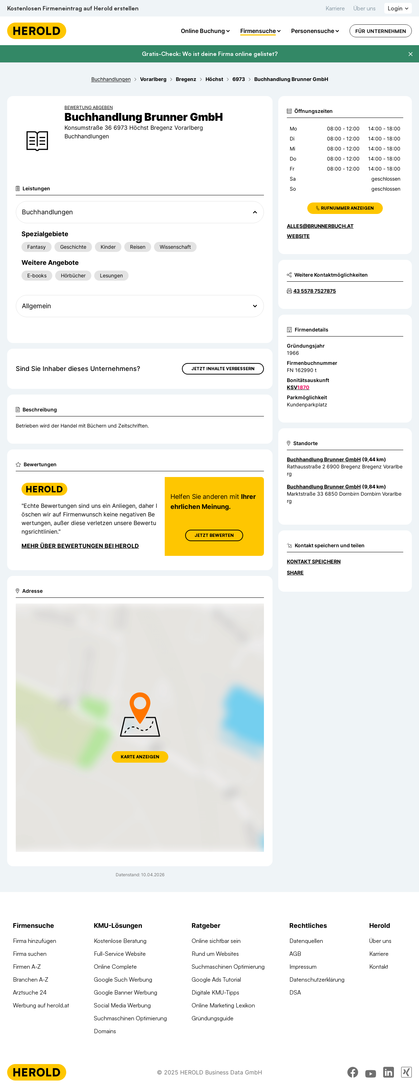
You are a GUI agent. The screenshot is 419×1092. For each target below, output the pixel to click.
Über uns (364, 8)
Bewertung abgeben (88, 107)
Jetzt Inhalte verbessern (223, 368)
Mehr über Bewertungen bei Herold (80, 545)
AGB (295, 953)
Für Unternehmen (380, 31)
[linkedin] (388, 1072)
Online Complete (115, 966)
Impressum (303, 966)
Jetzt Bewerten (214, 535)
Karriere (335, 8)
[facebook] (352, 1072)
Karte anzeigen (140, 756)
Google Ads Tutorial (216, 979)
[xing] (406, 1072)
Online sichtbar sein (216, 940)
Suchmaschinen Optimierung (130, 1018)
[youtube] (370, 1072)
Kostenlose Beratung (120, 940)
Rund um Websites (215, 953)
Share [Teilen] (295, 572)
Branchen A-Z (30, 979)
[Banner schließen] (410, 54)
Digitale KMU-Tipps (215, 992)
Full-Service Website (120, 953)
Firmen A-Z (27, 966)
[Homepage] (36, 31)
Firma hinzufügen (34, 940)
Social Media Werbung (122, 1005)
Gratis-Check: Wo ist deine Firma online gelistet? (210, 53)
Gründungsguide (212, 1018)
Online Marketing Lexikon (223, 1005)
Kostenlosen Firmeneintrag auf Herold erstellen (73, 8)
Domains (105, 1031)
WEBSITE (298, 236)
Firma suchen (30, 953)
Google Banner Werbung (125, 992)
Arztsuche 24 (30, 992)
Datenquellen (306, 940)
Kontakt (378, 966)
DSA (295, 992)
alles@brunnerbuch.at (320, 226)
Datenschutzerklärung (317, 979)
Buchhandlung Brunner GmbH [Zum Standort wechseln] (324, 459)
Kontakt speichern (314, 561)
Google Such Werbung (123, 979)
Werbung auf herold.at (41, 1005)
